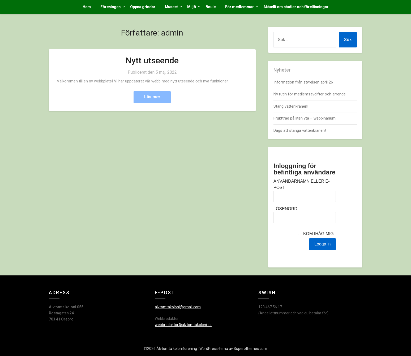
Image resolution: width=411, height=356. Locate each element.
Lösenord (285, 208)
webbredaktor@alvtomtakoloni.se (183, 325)
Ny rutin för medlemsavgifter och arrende (309, 94)
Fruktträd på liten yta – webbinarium (304, 118)
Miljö (191, 7)
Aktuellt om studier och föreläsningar (295, 7)
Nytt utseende (152, 60)
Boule (211, 7)
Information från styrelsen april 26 (303, 82)
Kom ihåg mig (318, 233)
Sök (348, 39)
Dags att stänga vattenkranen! (299, 130)
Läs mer (152, 96)
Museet (171, 7)
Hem (87, 7)
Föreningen (110, 7)
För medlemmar (239, 7)
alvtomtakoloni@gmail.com (178, 307)
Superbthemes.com (250, 348)
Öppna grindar (142, 7)
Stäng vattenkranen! (290, 106)
